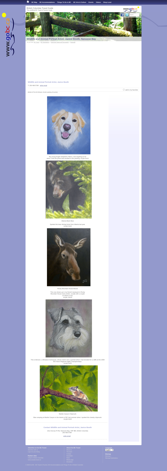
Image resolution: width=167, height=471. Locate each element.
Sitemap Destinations (111, 458)
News (68, 457)
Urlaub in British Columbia (35, 457)
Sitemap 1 (108, 456)
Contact (68, 454)
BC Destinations (45, 42)
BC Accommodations (47, 2)
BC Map (34, 2)
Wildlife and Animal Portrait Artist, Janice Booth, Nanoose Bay (61, 39)
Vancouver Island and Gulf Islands (60, 42)
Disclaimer (69, 462)
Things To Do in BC (64, 2)
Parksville (72, 42)
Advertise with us (33, 449)
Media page (69, 459)
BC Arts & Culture (79, 2)
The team (69, 451)
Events (91, 2)
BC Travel (36, 42)
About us (69, 449)
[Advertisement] (83, 61)
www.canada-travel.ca (34, 459)
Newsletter (69, 456)
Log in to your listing (34, 451)
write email (43, 85)
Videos (98, 2)
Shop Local (107, 2)
